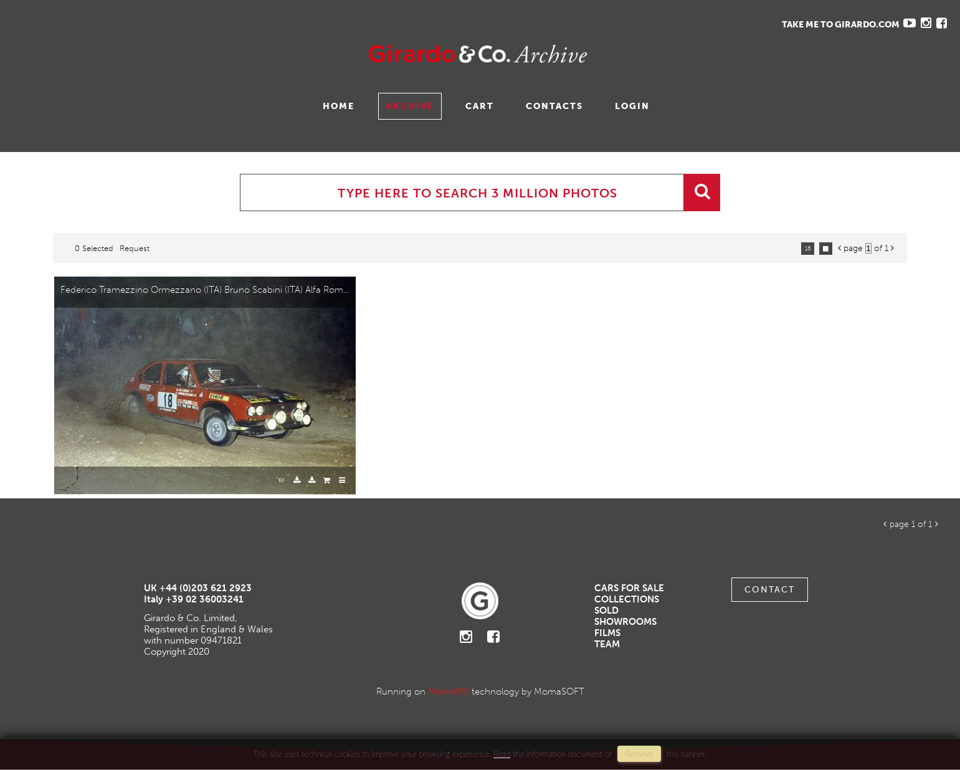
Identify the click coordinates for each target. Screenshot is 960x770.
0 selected (94, 248)
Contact (769, 589)
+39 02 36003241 (205, 599)
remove (639, 754)
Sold (606, 610)
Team (607, 644)
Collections (626, 599)
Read (501, 754)
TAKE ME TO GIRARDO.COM (841, 24)
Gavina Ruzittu (135, 54)
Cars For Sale (629, 588)
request (135, 248)
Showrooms (625, 621)
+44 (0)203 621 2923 (205, 588)
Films (607, 633)
